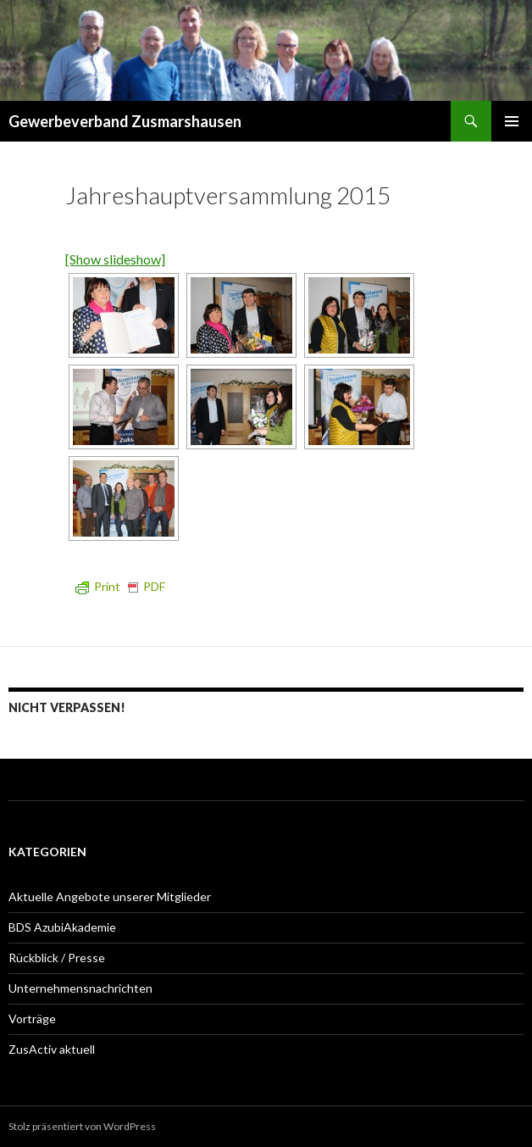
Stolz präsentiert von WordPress (82, 1126)
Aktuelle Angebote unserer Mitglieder (109, 896)
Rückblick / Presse (56, 957)
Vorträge (32, 1018)
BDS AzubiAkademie (62, 927)
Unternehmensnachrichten (80, 988)
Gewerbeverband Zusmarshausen (124, 121)
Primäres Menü (511, 121)
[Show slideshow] (115, 259)
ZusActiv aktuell (51, 1049)
